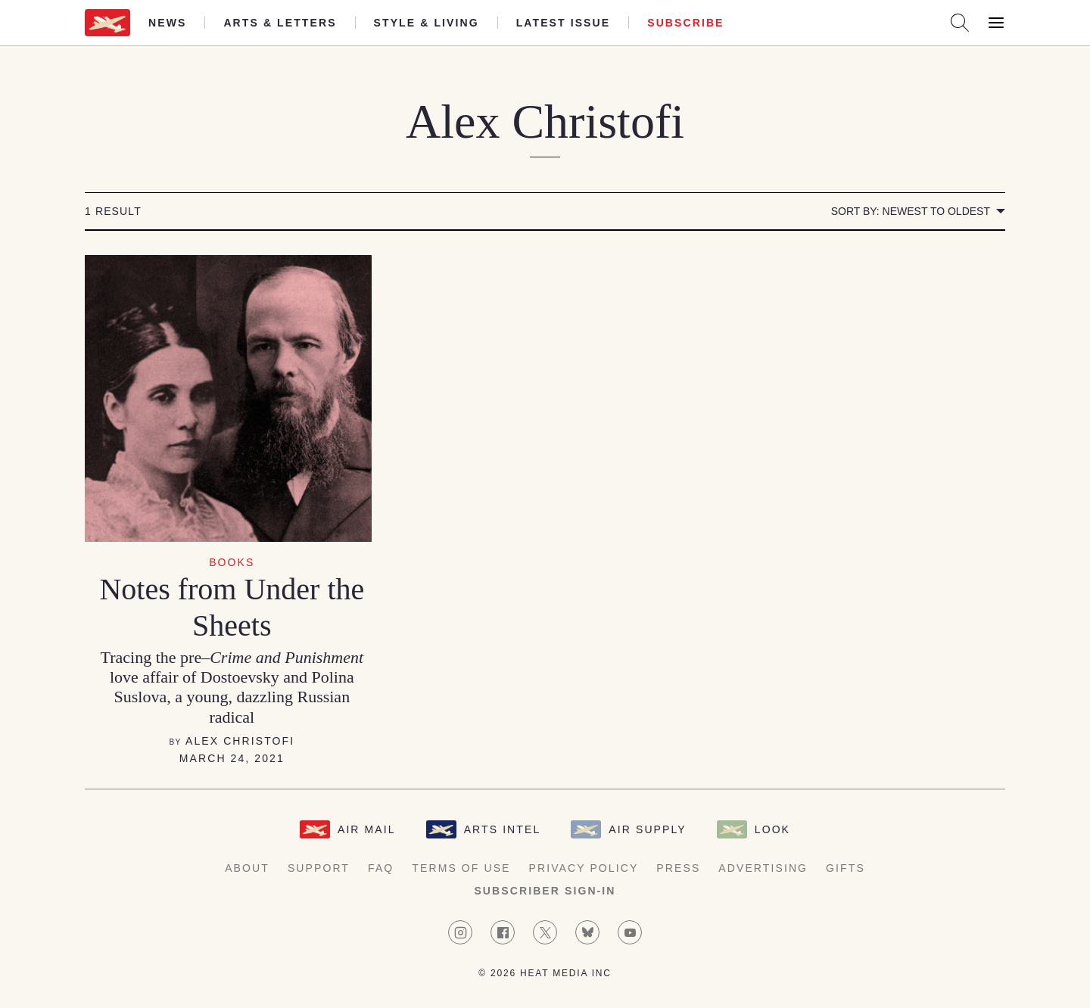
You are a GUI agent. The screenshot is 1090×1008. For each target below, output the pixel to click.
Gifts (845, 868)
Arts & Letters (279, 22)
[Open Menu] (996, 23)
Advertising (763, 868)
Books (231, 562)
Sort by (910, 211)
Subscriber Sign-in (544, 890)
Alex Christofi (239, 741)
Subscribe (685, 22)
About (247, 868)
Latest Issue (563, 22)
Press (678, 868)
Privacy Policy (584, 868)
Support (319, 868)
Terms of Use (461, 868)
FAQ (381, 868)
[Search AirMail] (960, 23)
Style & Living (426, 22)
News (167, 22)
